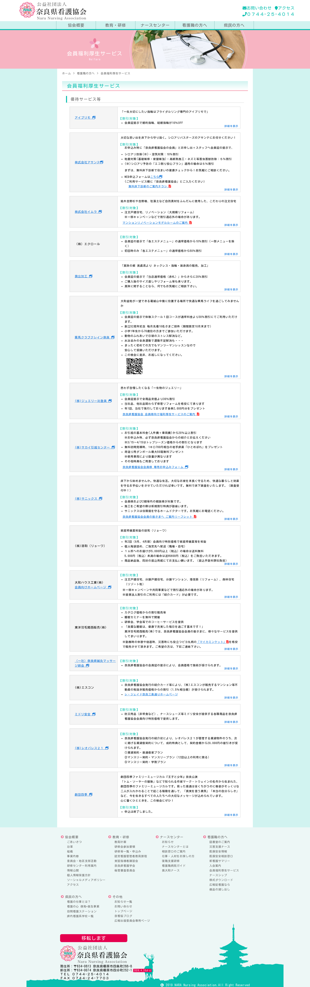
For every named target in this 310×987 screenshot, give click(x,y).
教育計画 (120, 842)
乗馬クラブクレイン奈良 (95, 337)
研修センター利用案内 (82, 865)
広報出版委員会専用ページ (132, 920)
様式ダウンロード (221, 880)
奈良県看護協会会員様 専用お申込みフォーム (155, 467)
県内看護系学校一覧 (80, 916)
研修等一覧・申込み (127, 851)
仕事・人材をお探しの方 (178, 856)
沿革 (70, 846)
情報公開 (73, 870)
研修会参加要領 (124, 846)
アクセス (285, 8)
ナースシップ (218, 875)
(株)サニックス (88, 498)
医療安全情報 (218, 851)
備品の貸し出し (219, 889)
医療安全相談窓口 (221, 856)
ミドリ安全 (85, 714)
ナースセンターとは (175, 846)
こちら (156, 176)
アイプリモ (85, 117)
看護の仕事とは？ (79, 901)
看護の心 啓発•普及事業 (83, 906)
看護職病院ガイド (174, 865)
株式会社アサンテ (89, 162)
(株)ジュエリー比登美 (93, 400)
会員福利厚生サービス (224, 870)
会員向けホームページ (93, 587)
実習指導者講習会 (126, 861)
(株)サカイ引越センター (95, 447)
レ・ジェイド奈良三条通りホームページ (151, 694)
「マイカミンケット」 (213, 642)
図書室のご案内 (219, 842)
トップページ (123, 911)
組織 (70, 851)
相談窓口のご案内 (174, 851)
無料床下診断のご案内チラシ (150, 186)
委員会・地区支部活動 (82, 861)
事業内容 (73, 856)
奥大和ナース (171, 870)
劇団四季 (84, 794)
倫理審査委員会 (124, 870)
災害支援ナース (219, 846)
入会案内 (215, 865)
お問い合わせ (257, 8)
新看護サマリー (219, 861)
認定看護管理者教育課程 (130, 856)
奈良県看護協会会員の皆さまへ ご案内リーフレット (160, 516)
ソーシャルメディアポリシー (86, 880)
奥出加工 (84, 276)
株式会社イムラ (88, 211)
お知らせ (168, 842)
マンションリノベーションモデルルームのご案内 (157, 222)
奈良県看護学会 (124, 865)
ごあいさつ (74, 842)
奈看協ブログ (123, 916)
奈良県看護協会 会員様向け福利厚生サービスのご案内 (161, 414)
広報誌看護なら (219, 884)
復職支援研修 (171, 861)
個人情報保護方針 (79, 875)
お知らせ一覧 (123, 901)
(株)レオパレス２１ (92, 748)
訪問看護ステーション (82, 911)
